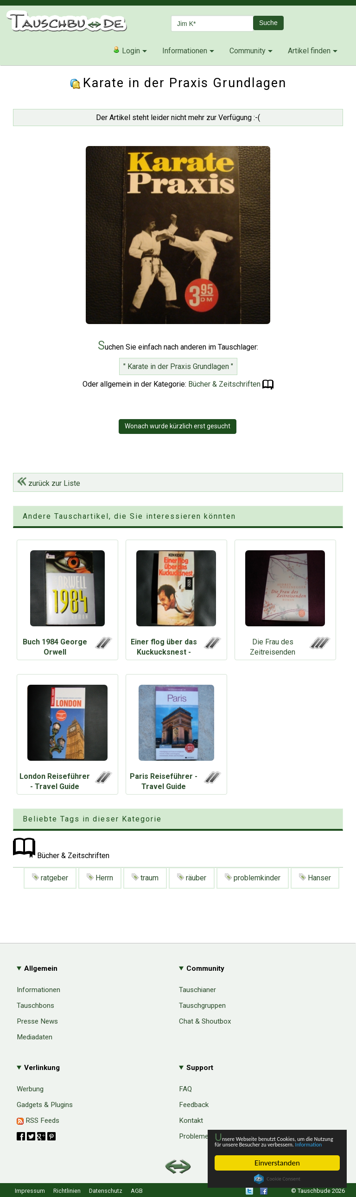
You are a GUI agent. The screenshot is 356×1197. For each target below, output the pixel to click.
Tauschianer (197, 990)
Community (247, 50)
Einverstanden (277, 1163)
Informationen (184, 50)
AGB (137, 1190)
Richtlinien (67, 1190)
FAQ (185, 1089)
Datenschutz (105, 1190)
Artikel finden (309, 50)
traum (145, 877)
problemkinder (252, 877)
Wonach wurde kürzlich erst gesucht (177, 426)
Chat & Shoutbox (205, 1021)
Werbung (30, 1089)
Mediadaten (34, 1037)
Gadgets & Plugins (45, 1105)
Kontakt (191, 1120)
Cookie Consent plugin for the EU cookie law (277, 1179)
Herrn (100, 877)
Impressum (30, 1190)
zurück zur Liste (48, 483)
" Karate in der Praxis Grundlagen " (178, 366)
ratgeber (50, 877)
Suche (268, 22)
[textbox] (212, 23)
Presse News (37, 1021)
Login (126, 50)
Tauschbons (35, 1005)
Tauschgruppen (202, 1005)
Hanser (315, 877)
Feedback (194, 1105)
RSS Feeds (38, 1120)
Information (273, 1143)
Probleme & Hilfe (205, 1136)
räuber (191, 877)
